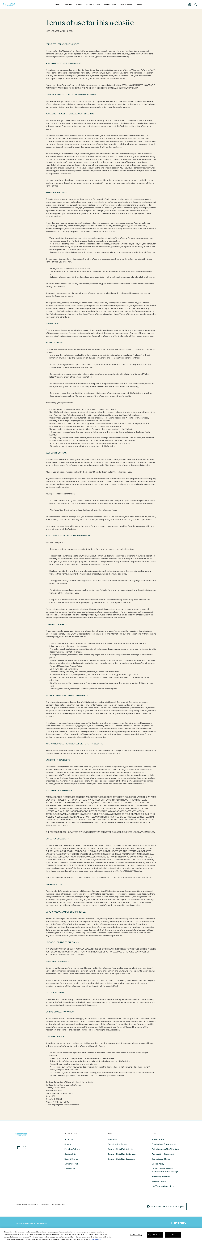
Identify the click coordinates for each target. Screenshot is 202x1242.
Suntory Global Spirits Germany (122, 1154)
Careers (139, 5)
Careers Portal (71, 1164)
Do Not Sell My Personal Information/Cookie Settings (165, 1170)
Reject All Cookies (154, 1235)
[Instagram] (24, 1147)
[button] (190, 4)
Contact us (70, 1168)
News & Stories (126, 5)
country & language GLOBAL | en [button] (165, 1206)
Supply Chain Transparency (164, 1144)
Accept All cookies (173, 1235)
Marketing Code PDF (161, 1176)
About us (68, 5)
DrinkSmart (113, 1139)
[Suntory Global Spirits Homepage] (9, 5)
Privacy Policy (158, 1139)
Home (58, 5)
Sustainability (110, 5)
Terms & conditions (161, 1159)
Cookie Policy (158, 1164)
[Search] (196, 4)
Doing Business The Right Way (165, 1149)
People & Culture (93, 5)
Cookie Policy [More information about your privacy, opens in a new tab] (96, 1239)
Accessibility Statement (163, 1154)
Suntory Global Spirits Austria (121, 1159)
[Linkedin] (18, 1147)
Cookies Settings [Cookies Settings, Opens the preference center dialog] (136, 1235)
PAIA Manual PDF (159, 1181)
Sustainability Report (117, 1144)
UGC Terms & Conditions (163, 1186)
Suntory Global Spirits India (120, 1149)
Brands (79, 5)
